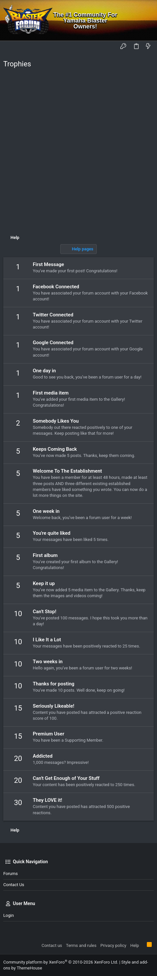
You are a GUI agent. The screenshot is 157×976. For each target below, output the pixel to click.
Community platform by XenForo (60, 962)
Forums (10, 873)
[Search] (147, 20)
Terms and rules (81, 945)
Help (134, 945)
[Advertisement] (78, 153)
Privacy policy (113, 945)
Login (8, 915)
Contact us (13, 884)
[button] (9, 47)
